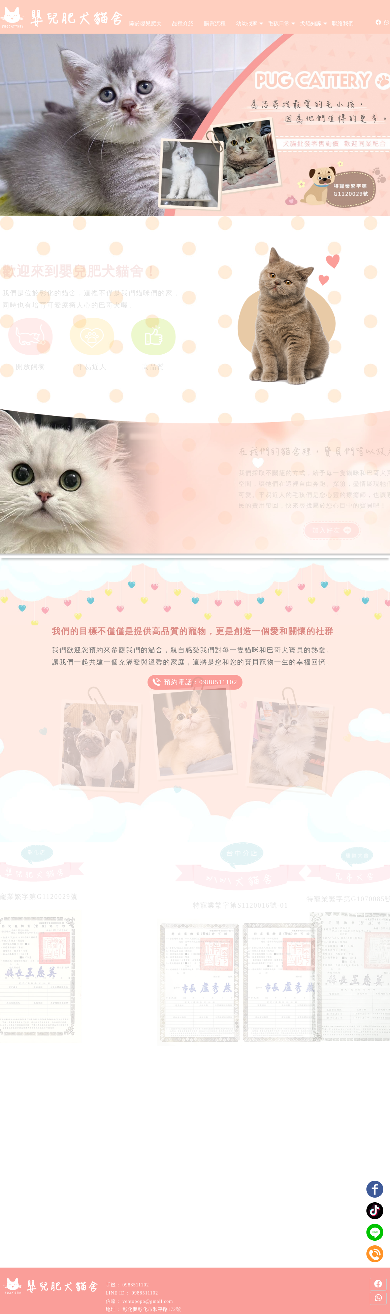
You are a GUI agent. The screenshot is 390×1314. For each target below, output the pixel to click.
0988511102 (136, 1284)
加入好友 (312, 531)
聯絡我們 (343, 23)
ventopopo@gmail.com (148, 1301)
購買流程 (215, 23)
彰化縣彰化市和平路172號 (152, 1309)
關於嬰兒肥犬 (145, 23)
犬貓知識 (311, 23)
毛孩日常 (279, 23)
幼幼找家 (247, 23)
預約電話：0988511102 (195, 683)
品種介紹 (183, 23)
